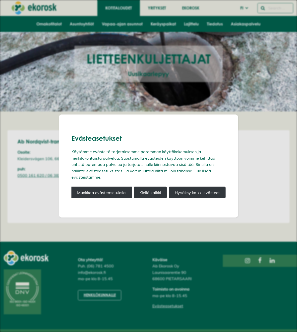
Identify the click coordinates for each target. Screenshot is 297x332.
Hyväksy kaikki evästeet (197, 192)
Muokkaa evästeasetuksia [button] (101, 192)
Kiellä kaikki (150, 192)
